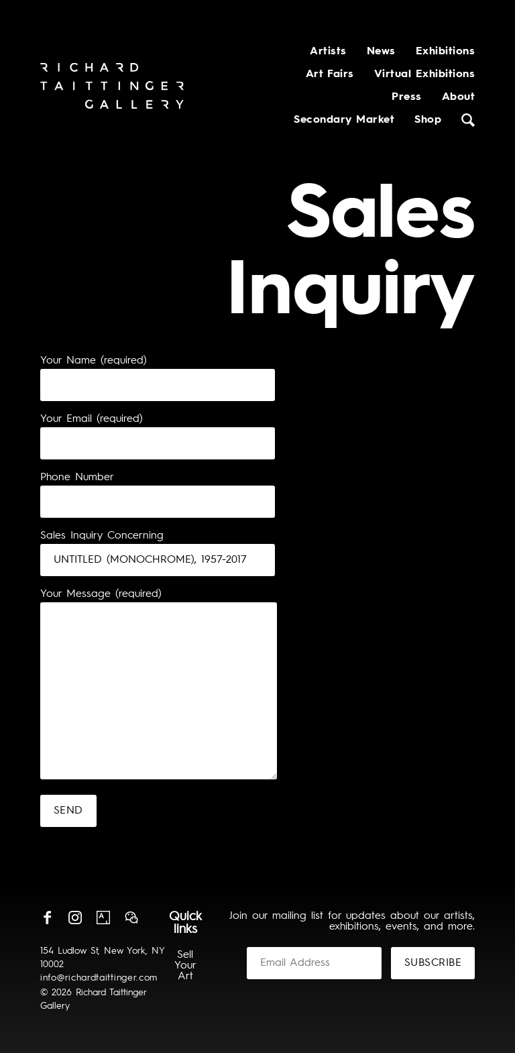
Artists (328, 51)
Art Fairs (330, 74)
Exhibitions (445, 51)
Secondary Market (344, 120)
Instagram (75, 917)
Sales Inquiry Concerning (102, 536)
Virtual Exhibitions (424, 74)
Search (468, 120)
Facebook (47, 917)
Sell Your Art (185, 966)
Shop (427, 120)
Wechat (131, 917)
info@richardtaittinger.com (99, 978)
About (458, 97)
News (381, 51)
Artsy (103, 917)
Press (406, 97)
